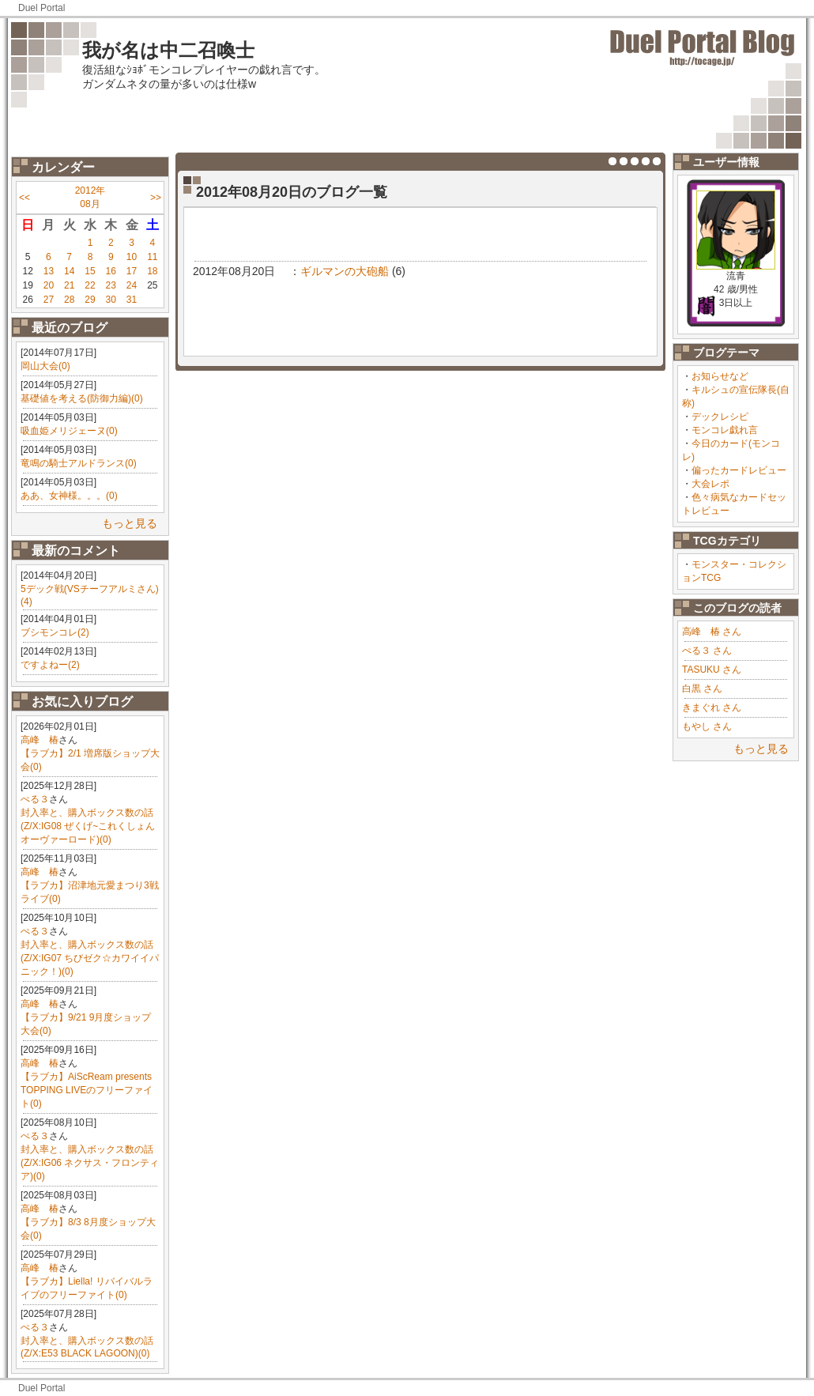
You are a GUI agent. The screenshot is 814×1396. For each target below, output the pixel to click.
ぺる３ (35, 799)
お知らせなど (720, 376)
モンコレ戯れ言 (725, 430)
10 (131, 256)
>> (155, 197)
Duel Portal (41, 7)
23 (111, 285)
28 (69, 299)
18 (152, 271)
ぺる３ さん (707, 650)
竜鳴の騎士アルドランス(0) (79, 463)
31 (131, 299)
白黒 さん (702, 688)
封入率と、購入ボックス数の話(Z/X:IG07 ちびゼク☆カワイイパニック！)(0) (90, 958)
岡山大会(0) (45, 366)
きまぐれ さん (711, 707)
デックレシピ (720, 416)
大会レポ (710, 483)
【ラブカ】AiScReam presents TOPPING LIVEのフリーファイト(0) (87, 1090)
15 (90, 271)
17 (131, 271)
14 (69, 271)
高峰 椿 (39, 739)
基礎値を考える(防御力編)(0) (82, 398)
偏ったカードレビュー (739, 470)
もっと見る (129, 523)
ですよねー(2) (50, 664)
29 (90, 299)
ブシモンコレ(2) (55, 632)
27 (48, 299)
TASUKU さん (711, 669)
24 (131, 285)
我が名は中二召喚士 (168, 50)
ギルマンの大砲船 (344, 271)
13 (48, 271)
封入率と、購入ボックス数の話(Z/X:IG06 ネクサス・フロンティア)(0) (90, 1163)
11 (152, 256)
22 (90, 285)
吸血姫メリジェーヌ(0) (69, 430)
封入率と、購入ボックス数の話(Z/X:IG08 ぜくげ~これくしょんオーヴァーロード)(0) (88, 826)
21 (69, 285)
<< (24, 197)
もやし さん (707, 726)
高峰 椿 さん (711, 631)
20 (48, 285)
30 (111, 299)
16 (111, 271)
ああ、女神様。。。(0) (69, 495)
